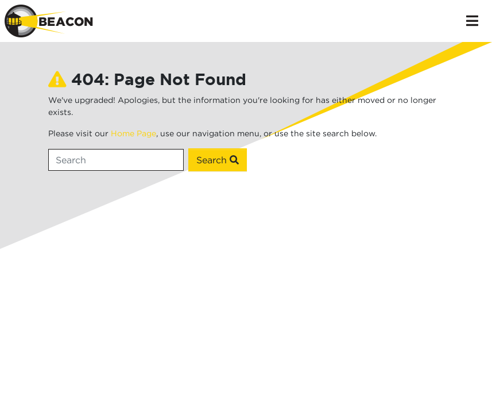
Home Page (133, 133)
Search (217, 160)
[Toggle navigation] (472, 20)
